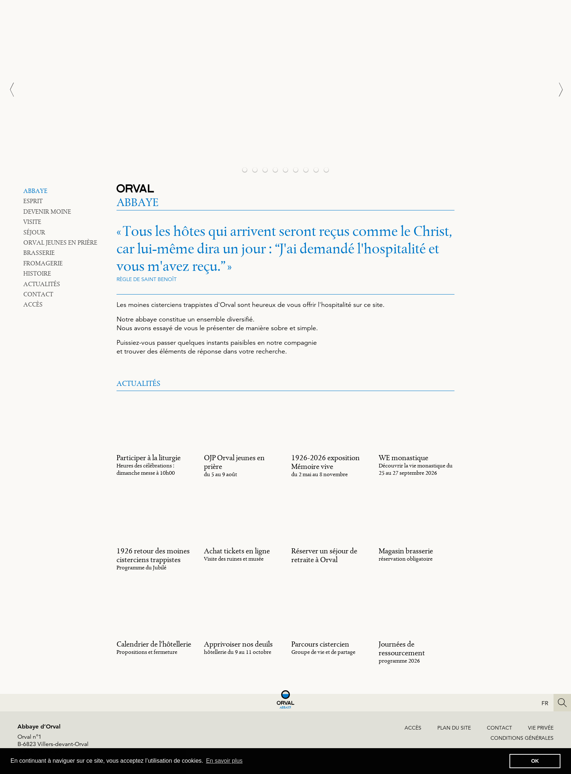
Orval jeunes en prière (60, 242)
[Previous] (14, 89)
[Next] (556, 89)
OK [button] (535, 761)
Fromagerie (43, 263)
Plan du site (454, 727)
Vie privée (541, 727)
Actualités (41, 284)
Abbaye (35, 191)
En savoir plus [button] (224, 761)
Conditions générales (522, 738)
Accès (33, 304)
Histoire (37, 273)
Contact (38, 294)
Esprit (33, 201)
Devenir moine (47, 212)
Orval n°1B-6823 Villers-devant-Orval (52, 740)
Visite (32, 222)
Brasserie (39, 253)
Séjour (34, 232)
